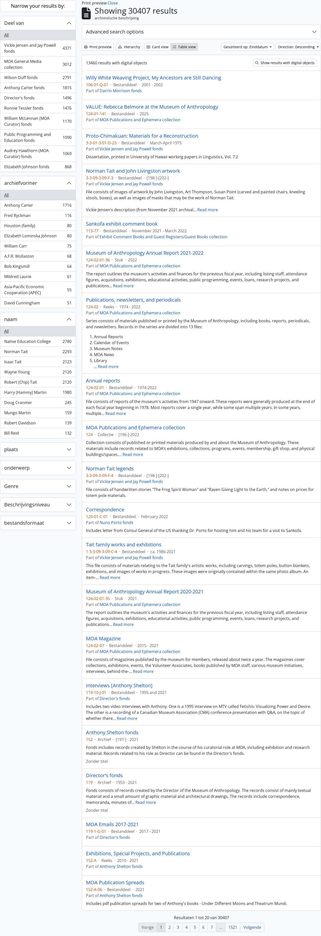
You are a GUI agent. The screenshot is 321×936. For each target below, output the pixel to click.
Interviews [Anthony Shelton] (119, 686)
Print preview (98, 46)
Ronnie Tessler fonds (38, 109)
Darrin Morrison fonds (121, 90)
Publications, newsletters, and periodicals (133, 300)
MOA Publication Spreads (115, 883)
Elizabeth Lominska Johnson (38, 237)
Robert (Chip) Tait (38, 383)
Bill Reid (38, 434)
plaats (11, 449)
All (6, 35)
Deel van (14, 23)
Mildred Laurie (38, 278)
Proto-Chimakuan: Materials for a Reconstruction (142, 136)
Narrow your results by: (38, 5)
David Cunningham (38, 304)
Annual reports (103, 381)
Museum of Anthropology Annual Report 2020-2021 (144, 592)
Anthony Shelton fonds (112, 732)
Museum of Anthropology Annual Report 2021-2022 (144, 253)
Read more (207, 209)
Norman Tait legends (110, 469)
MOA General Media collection (38, 64)
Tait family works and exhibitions (123, 545)
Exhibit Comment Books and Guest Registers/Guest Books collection (163, 237)
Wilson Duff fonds (38, 79)
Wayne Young (38, 373)
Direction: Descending (297, 46)
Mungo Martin (38, 414)
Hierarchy (129, 46)
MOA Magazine (103, 639)
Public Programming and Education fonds (38, 137)
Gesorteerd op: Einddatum (246, 46)
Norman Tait (38, 353)
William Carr (38, 247)
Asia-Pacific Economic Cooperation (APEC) (38, 289)
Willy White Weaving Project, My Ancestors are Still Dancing (153, 78)
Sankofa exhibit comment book (122, 224)
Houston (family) (38, 227)
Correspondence (105, 510)
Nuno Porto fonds (116, 522)
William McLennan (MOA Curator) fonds (38, 121)
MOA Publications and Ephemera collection (140, 119)
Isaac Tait (38, 363)
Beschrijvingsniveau (27, 504)
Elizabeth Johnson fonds (38, 168)
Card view (157, 46)
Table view (184, 46)
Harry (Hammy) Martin (38, 393)
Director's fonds (38, 99)
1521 (232, 927)
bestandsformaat (24, 523)
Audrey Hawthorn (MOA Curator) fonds (38, 153)
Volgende (252, 927)
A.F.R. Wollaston (38, 257)
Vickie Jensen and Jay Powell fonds (38, 48)
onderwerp (17, 467)
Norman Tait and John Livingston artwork (133, 171)
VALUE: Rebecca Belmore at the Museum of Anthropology (152, 107)
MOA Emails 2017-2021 (112, 824)
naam (10, 319)
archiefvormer (20, 183)
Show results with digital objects (285, 62)
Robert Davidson (38, 424)
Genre (11, 486)
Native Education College (38, 342)
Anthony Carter (38, 206)
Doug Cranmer (38, 404)
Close (113, 3)
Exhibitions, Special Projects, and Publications (138, 853)
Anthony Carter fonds (38, 89)
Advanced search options (115, 31)
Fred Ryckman (38, 216)
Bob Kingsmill (38, 267)
